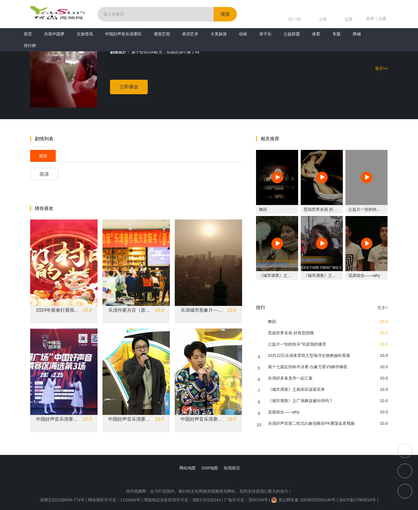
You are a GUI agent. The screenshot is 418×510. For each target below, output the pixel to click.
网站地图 (187, 468)
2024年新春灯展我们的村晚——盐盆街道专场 (58, 310)
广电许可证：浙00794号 (246, 500)
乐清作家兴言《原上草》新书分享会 (130, 310)
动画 (243, 34)
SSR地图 (209, 468)
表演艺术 (190, 34)
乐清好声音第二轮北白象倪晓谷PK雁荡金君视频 (311, 423)
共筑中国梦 (54, 34)
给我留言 (232, 468)
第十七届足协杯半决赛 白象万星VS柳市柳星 (308, 366)
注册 (382, 18)
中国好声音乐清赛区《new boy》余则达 (130, 419)
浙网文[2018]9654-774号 (62, 500)
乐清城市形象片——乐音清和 (202, 310)
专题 (336, 34)
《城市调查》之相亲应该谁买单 (287, 275)
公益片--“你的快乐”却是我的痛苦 (377, 209)
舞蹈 (263, 209)
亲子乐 (265, 34)
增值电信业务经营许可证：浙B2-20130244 (182, 500)
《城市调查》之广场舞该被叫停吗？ (336, 275)
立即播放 (129, 86)
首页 (28, 34)
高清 (44, 174)
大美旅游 (218, 34)
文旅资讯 (85, 34)
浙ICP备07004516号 (357, 500)
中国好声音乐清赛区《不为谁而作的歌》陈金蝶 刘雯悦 (58, 419)
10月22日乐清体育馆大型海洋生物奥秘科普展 (309, 355)
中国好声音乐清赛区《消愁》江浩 (202, 419)
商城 (357, 34)
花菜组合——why (364, 275)
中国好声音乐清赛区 (123, 34)
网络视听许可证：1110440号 (114, 500)
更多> (382, 307)
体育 (316, 34)
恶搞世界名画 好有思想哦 (326, 209)
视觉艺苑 (162, 34)
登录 (370, 18)
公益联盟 (292, 34)
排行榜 (30, 45)
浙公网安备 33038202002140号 (303, 500)
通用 (43, 156)
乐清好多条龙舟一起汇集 (290, 378)
